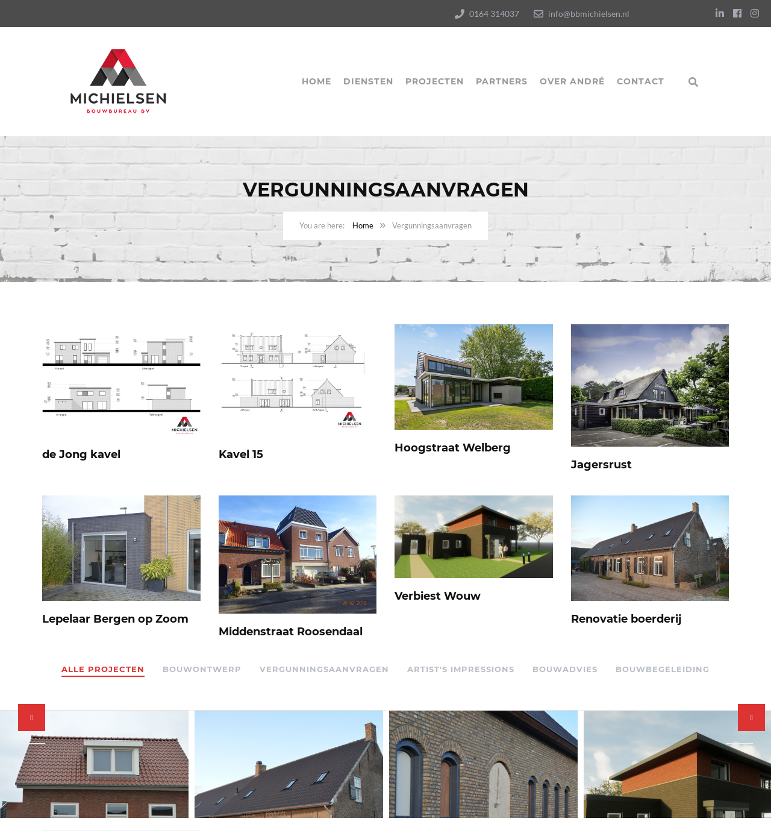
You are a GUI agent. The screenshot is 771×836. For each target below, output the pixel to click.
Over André (572, 81)
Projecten (434, 81)
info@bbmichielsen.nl (588, 13)
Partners (502, 81)
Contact (640, 81)
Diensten (368, 81)
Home (316, 81)
